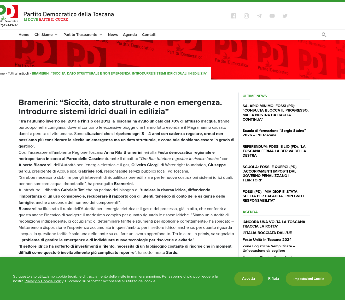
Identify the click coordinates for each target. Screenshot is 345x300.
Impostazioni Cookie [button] (309, 278)
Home (24, 35)
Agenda (130, 35)
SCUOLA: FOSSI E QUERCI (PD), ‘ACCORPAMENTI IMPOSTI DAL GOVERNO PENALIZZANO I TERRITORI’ (270, 173)
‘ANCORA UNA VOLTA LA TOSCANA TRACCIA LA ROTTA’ (274, 224)
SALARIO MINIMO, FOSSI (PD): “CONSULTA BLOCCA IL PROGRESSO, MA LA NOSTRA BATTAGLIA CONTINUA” (276, 112)
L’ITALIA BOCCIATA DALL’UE (267, 233)
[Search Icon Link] (324, 36)
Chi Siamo (46, 35)
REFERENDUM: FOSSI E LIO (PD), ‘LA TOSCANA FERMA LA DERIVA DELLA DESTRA (274, 151)
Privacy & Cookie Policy (44, 281)
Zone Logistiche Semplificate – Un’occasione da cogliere (269, 248)
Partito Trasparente (83, 35)
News (113, 35)
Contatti (149, 35)
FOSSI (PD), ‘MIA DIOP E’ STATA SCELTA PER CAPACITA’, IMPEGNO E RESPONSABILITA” (274, 196)
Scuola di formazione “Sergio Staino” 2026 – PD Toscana (274, 133)
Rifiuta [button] (273, 278)
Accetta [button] (248, 278)
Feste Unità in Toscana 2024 (267, 239)
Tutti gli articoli (18, 73)
